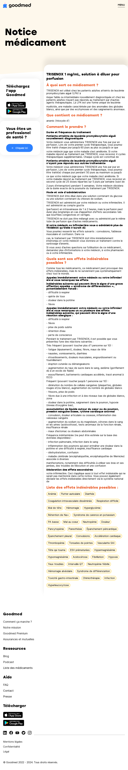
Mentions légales (12, 741)
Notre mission (12, 627)
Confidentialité (11, 746)
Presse (7, 696)
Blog (6, 656)
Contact (8, 690)
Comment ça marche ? (17, 621)
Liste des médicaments (18, 667)
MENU (121, 4)
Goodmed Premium (15, 633)
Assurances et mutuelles (18, 639)
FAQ (5, 684)
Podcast (8, 662)
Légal (6, 751)
